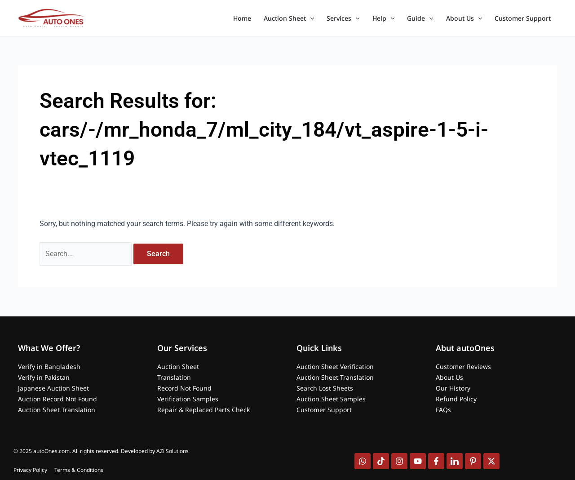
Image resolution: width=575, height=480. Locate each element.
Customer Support (523, 18)
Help (383, 18)
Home (242, 18)
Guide (420, 18)
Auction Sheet (289, 18)
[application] (310, 18)
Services (343, 18)
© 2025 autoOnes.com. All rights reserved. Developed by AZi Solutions (101, 451)
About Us (464, 18)
